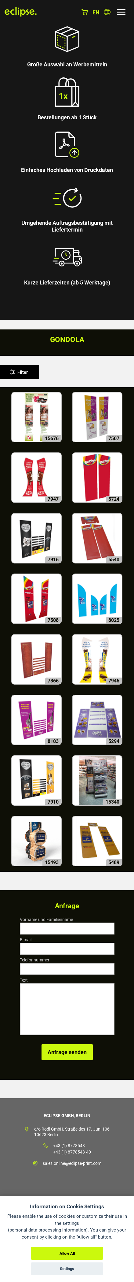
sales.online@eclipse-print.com (72, 1163)
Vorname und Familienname (46, 919)
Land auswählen (107, 12)
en (96, 12)
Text (24, 980)
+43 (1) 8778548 (69, 1145)
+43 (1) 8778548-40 (72, 1152)
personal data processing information (47, 1230)
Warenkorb (84, 12)
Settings (67, 1268)
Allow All (67, 1253)
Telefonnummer (34, 960)
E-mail (25, 940)
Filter (22, 372)
